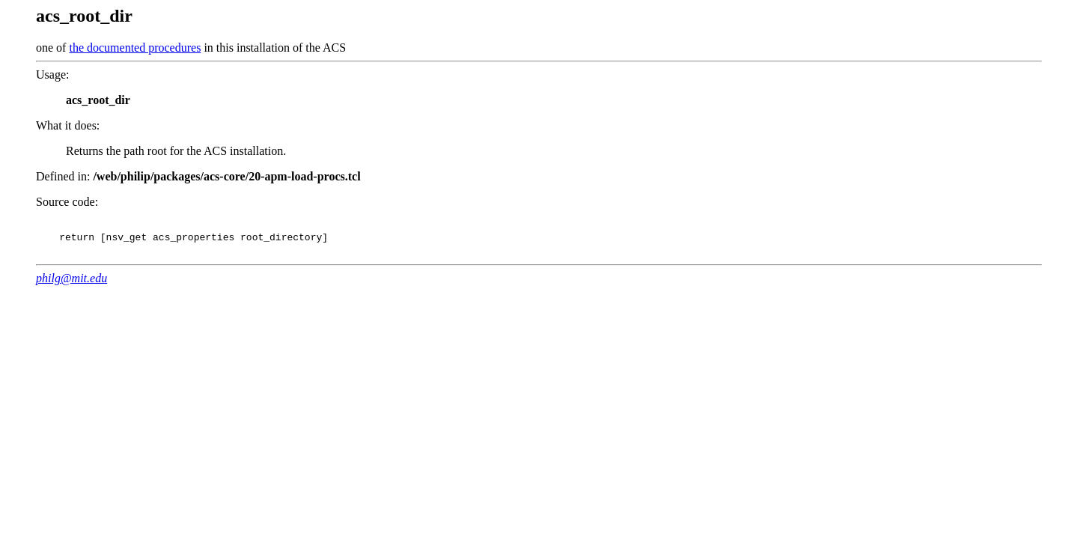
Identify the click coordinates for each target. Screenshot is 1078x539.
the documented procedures (135, 47)
